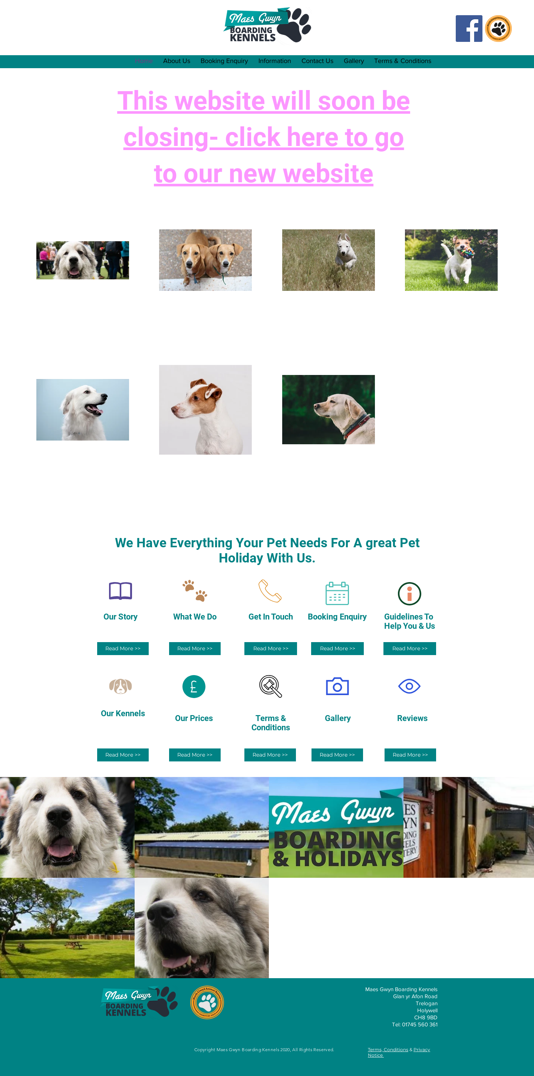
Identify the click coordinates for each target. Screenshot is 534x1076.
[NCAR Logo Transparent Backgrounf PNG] (498, 28)
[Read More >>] (123, 648)
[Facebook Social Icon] (469, 28)
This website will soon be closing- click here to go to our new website (263, 137)
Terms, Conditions (388, 1049)
